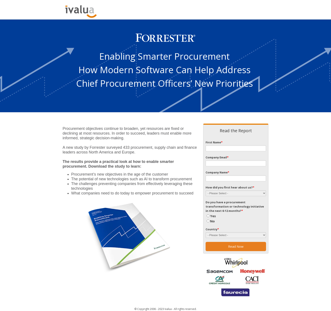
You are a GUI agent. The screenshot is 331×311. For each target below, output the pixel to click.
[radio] (236, 216)
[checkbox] (236, 218)
